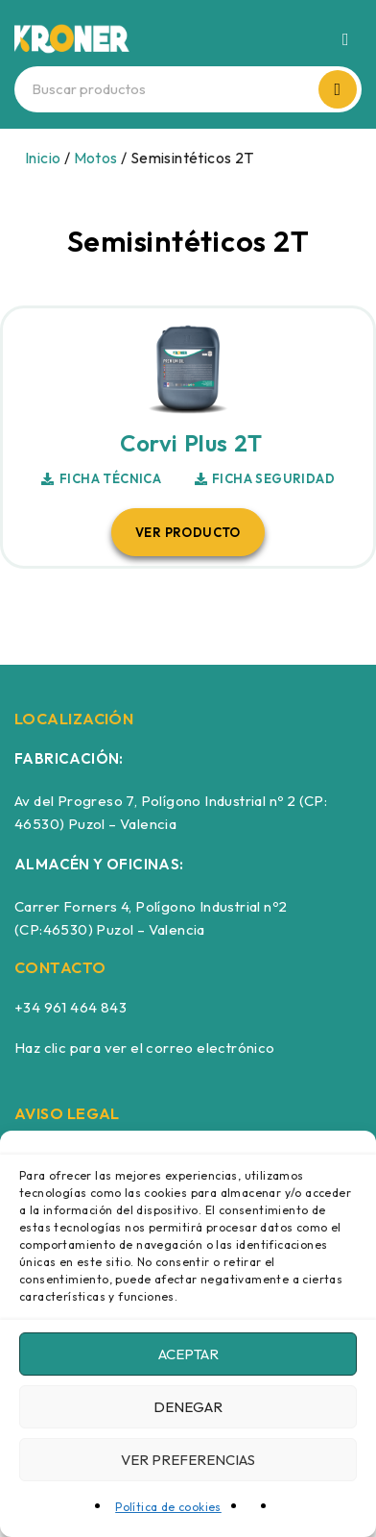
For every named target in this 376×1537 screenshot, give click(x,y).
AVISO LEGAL (67, 1113)
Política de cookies (168, 1507)
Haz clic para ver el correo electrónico (144, 1047)
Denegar (188, 1407)
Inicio (42, 157)
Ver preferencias (188, 1460)
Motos (96, 157)
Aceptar (188, 1354)
